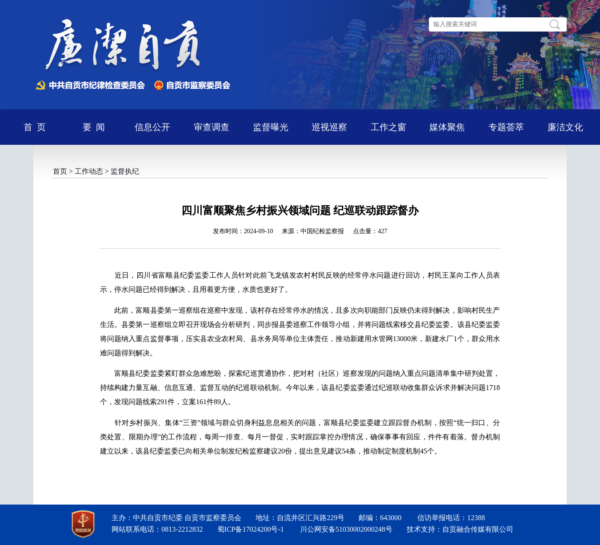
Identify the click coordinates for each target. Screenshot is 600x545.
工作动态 (89, 171)
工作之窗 (388, 127)
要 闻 (94, 127)
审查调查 (211, 127)
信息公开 (152, 127)
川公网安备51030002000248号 (346, 529)
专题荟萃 (506, 127)
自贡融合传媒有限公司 (477, 529)
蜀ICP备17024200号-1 (250, 529)
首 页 (35, 127)
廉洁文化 (565, 127)
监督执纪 (125, 171)
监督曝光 (270, 127)
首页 (60, 171)
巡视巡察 (329, 127)
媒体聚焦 (447, 127)
